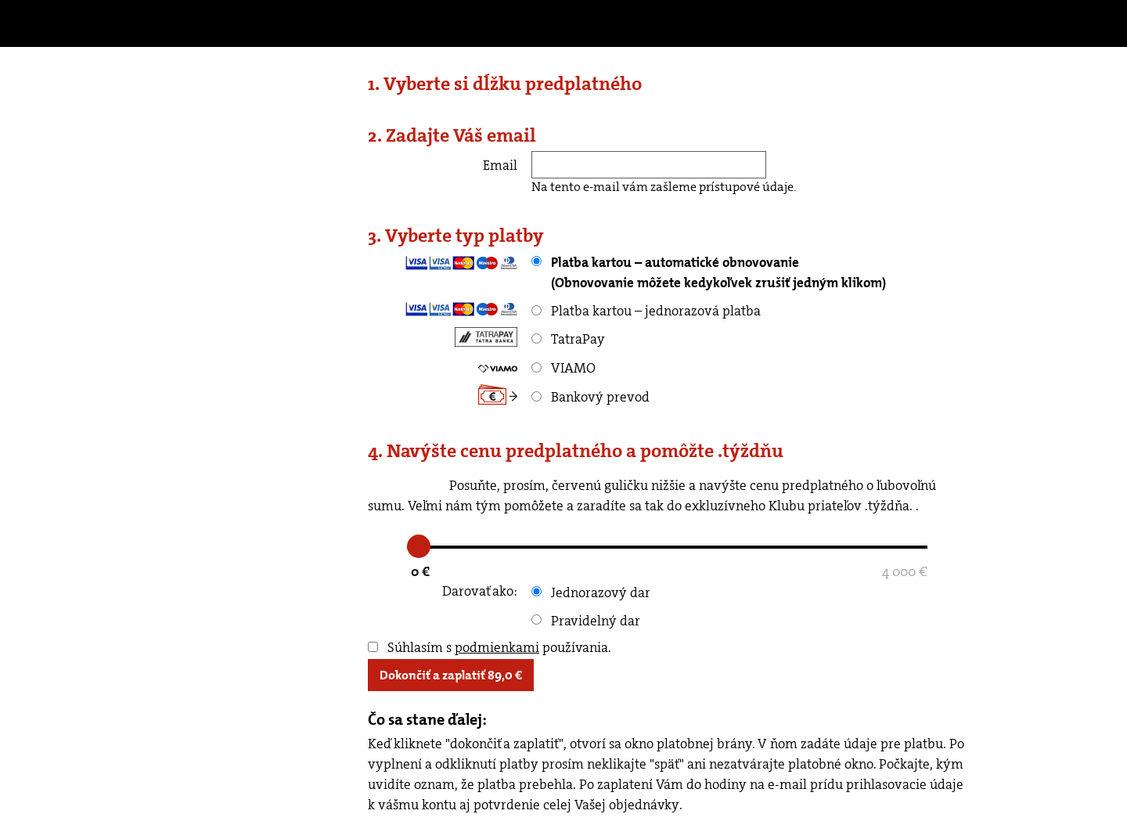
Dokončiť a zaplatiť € (451, 675)
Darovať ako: (479, 591)
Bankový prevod (590, 396)
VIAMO (563, 367)
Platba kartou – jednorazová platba (646, 310)
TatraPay (568, 339)
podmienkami (497, 647)
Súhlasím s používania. (489, 647)
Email (500, 165)
